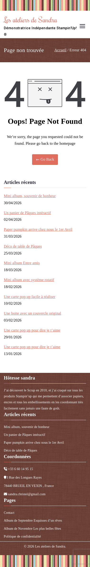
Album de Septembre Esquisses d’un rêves (33, 520)
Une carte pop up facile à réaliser (29, 297)
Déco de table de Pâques (23, 246)
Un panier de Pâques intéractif (27, 213)
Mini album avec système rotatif (29, 280)
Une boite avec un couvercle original (32, 313)
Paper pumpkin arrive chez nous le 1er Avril (38, 229)
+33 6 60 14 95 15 (20, 469)
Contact (9, 512)
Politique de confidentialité (22, 536)
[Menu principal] (82, 26)
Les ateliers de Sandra (30, 19)
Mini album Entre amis (22, 263)
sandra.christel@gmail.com (27, 494)
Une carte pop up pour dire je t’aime (32, 330)
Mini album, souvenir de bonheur (30, 196)
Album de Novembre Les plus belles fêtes (32, 528)
